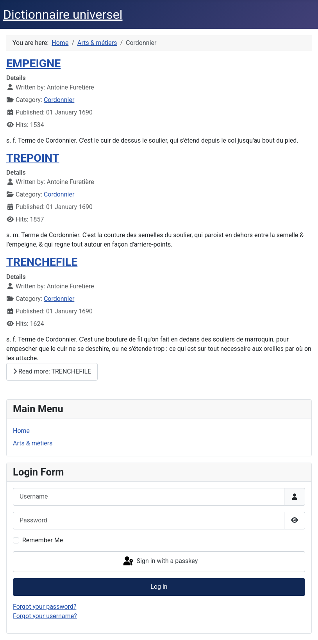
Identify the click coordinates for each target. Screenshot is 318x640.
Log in (158, 586)
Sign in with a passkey (160, 561)
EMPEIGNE (33, 63)
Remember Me (42, 540)
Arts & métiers (32, 443)
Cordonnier (59, 100)
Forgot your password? (44, 606)
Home (21, 430)
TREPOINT (32, 158)
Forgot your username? (45, 616)
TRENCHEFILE (41, 262)
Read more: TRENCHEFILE (52, 371)
